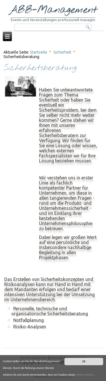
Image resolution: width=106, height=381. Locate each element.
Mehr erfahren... (86, 374)
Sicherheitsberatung (40, 68)
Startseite (38, 52)
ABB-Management (53, 10)
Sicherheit (62, 52)
